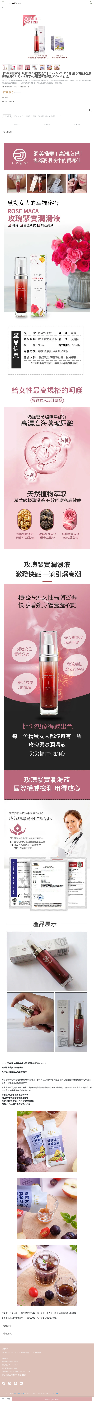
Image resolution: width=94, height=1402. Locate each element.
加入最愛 (7, 116)
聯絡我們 (38, 1353)
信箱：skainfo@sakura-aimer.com (16, 1371)
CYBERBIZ (55, 1394)
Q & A (32, 1353)
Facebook (6, 1353)
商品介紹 (17, 124)
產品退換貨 (25, 1353)
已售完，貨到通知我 (52, 1399)
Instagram (15, 1353)
